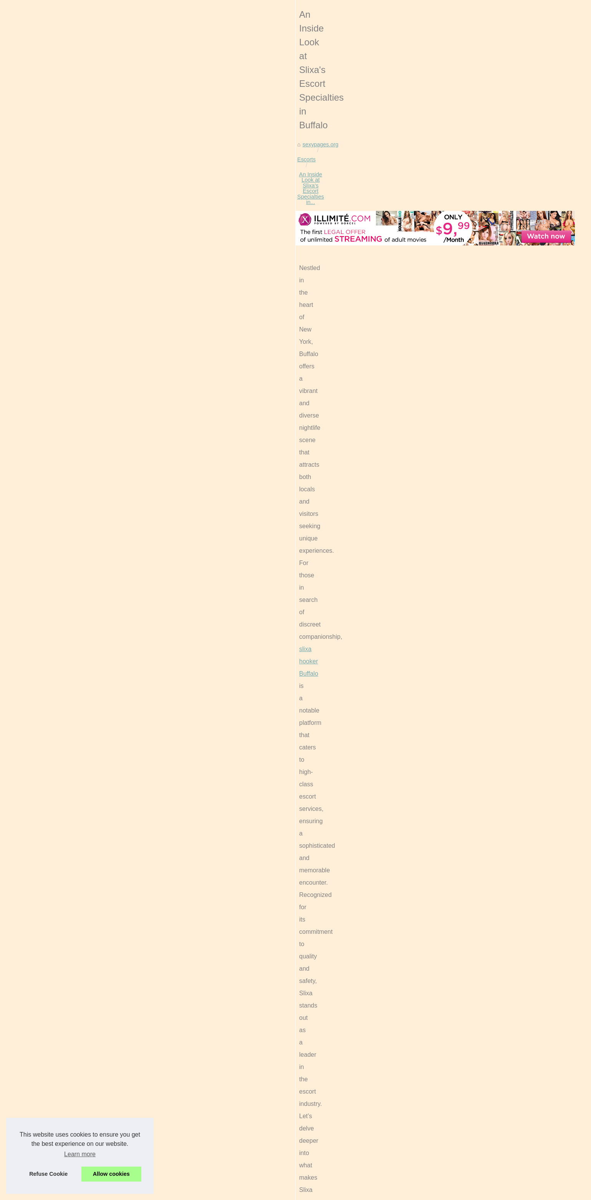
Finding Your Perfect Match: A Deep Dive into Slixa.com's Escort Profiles (134, 1087)
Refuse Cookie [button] (48, 1174)
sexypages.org (90, 294)
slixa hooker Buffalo (308, 372)
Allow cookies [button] (111, 1174)
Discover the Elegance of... (453, 714)
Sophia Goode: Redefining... (455, 697)
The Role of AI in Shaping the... (458, 576)
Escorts (124, 294)
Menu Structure (439, 242)
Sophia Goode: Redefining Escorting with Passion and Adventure (196, 1154)
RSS (161, 1192)
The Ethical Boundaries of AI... (457, 593)
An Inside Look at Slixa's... (452, 646)
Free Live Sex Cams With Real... (460, 524)
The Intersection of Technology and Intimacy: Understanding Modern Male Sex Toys (219, 1141)
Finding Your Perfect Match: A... (459, 663)
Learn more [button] (80, 1154)
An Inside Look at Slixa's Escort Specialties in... (199, 294)
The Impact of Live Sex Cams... (459, 541)
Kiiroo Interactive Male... (450, 785)
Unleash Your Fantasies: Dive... (459, 611)
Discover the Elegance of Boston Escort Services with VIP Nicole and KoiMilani (214, 1167)
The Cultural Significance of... (456, 749)
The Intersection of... (445, 680)
